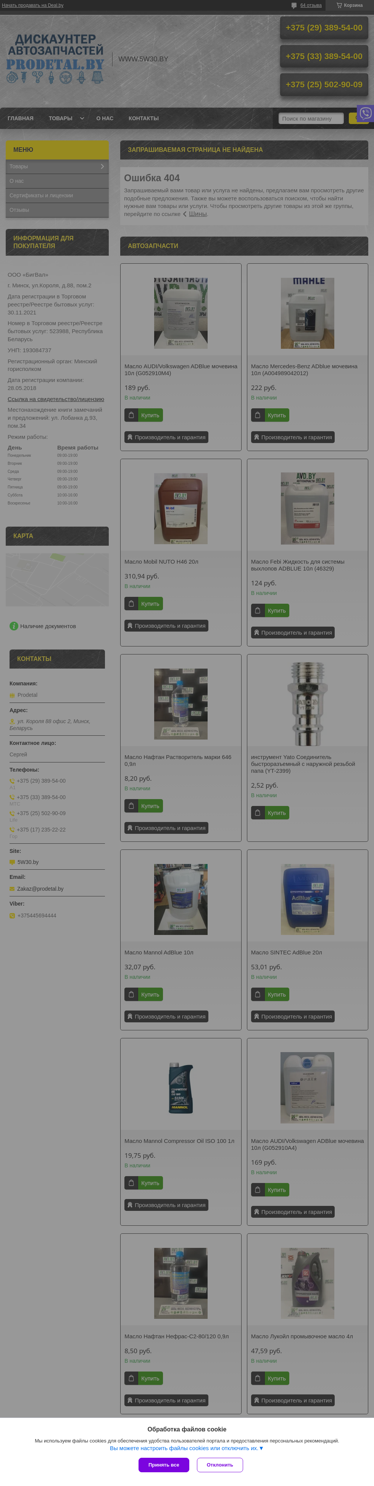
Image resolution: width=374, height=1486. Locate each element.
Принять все (163, 1465)
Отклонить (220, 1465)
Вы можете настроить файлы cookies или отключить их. (184, 1448)
